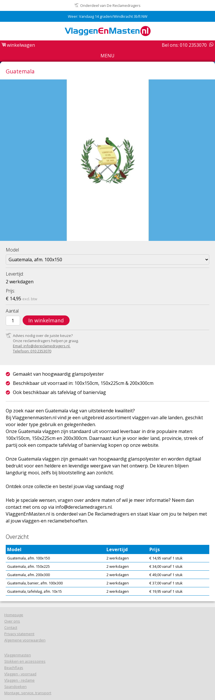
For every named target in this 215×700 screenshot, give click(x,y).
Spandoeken (15, 686)
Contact (10, 627)
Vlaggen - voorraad (20, 673)
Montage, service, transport (27, 692)
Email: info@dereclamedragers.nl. (41, 345)
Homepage (13, 614)
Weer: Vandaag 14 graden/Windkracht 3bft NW (107, 16)
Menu (107, 55)
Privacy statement (19, 633)
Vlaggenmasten (17, 655)
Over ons (12, 621)
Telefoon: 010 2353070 (32, 351)
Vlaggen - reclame (19, 680)
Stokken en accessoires (25, 661)
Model (12, 250)
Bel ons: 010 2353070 (184, 45)
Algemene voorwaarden (25, 640)
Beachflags (13, 667)
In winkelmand (46, 320)
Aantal (12, 311)
